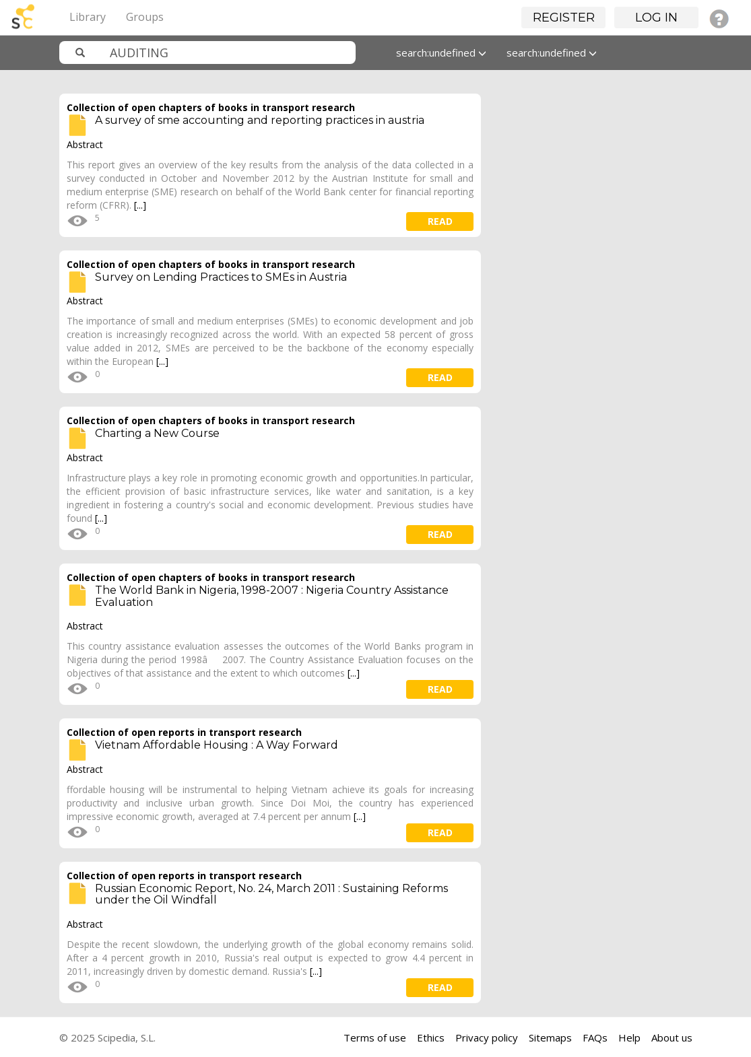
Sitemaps (550, 1037)
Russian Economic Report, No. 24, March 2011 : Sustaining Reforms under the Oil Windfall (271, 894)
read (440, 221)
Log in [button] (656, 17)
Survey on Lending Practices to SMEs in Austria (221, 277)
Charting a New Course (157, 433)
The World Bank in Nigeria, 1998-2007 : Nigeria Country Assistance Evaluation (272, 596)
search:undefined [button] (441, 52)
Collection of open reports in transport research (184, 732)
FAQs (595, 1037)
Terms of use (375, 1037)
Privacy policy (486, 1037)
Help (629, 1037)
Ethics (431, 1037)
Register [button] (564, 17)
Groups (145, 16)
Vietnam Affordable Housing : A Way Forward (216, 745)
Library (87, 16)
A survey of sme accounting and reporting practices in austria (259, 120)
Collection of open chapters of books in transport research (211, 107)
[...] (140, 205)
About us (671, 1037)
